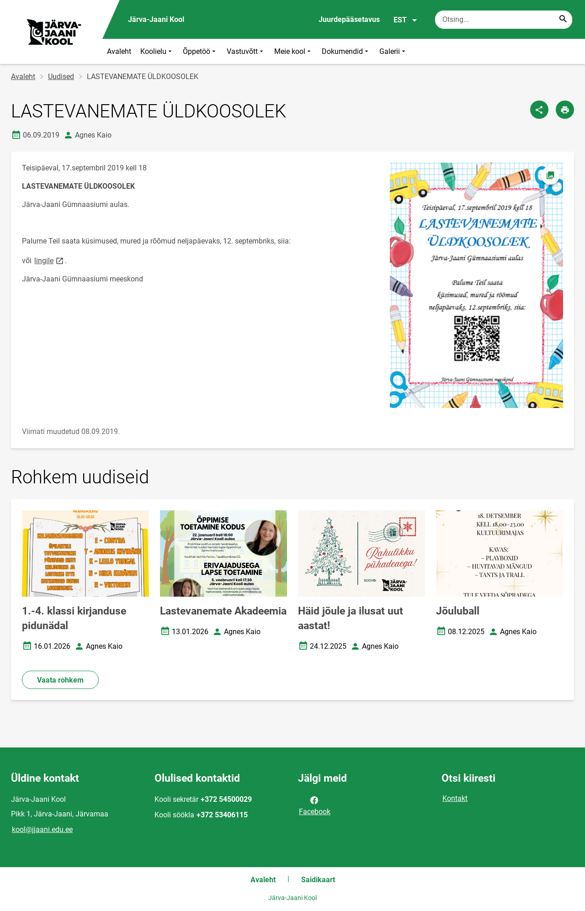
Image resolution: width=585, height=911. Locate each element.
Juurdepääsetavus (349, 19)
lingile (49, 260)
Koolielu (157, 51)
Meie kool (293, 51)
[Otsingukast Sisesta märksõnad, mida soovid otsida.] (503, 20)
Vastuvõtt (246, 51)
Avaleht (119, 51)
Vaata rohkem (60, 680)
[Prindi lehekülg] (565, 110)
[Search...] (563, 19)
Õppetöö (200, 51)
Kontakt (455, 798)
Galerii (393, 51)
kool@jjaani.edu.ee (42, 829)
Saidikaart (318, 879)
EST (406, 20)
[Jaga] (539, 110)
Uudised (61, 76)
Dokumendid (346, 51)
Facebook (314, 805)
